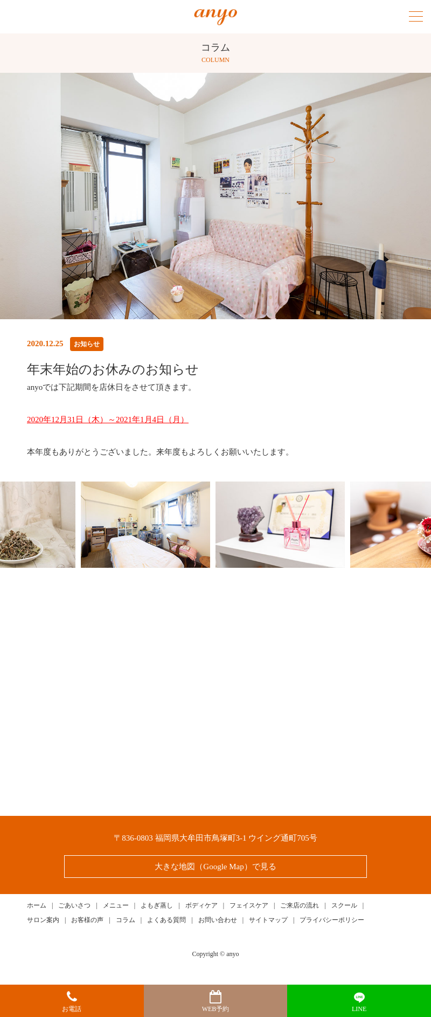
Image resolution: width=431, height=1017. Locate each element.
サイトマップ (268, 920)
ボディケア (201, 905)
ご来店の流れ (299, 905)
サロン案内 (43, 920)
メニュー (116, 905)
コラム (125, 920)
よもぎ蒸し (157, 905)
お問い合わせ (217, 920)
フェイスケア (249, 905)
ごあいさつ (74, 905)
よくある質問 (166, 920)
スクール (344, 905)
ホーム (36, 905)
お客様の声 (87, 920)
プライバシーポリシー (332, 920)
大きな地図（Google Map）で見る (215, 866)
